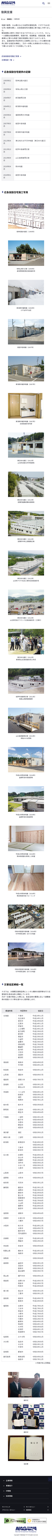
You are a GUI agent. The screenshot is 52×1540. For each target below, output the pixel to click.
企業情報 (9, 1480)
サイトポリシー (30, 1507)
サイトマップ (6, 1507)
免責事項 (28, 1510)
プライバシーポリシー (8, 1510)
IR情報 (8, 1491)
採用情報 (9, 1496)
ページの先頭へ (50, 1479)
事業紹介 (9, 19)
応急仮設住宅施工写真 (10, 56)
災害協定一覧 (7, 60)
